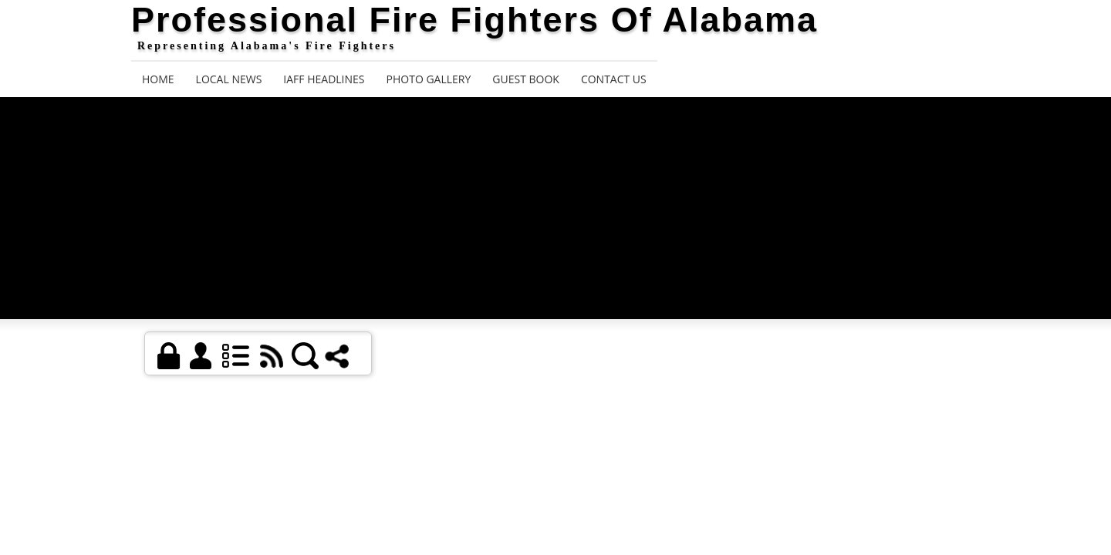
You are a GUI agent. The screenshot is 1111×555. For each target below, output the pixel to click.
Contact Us (614, 79)
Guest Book (525, 79)
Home (158, 79)
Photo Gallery (429, 79)
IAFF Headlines (323, 79)
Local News (229, 79)
